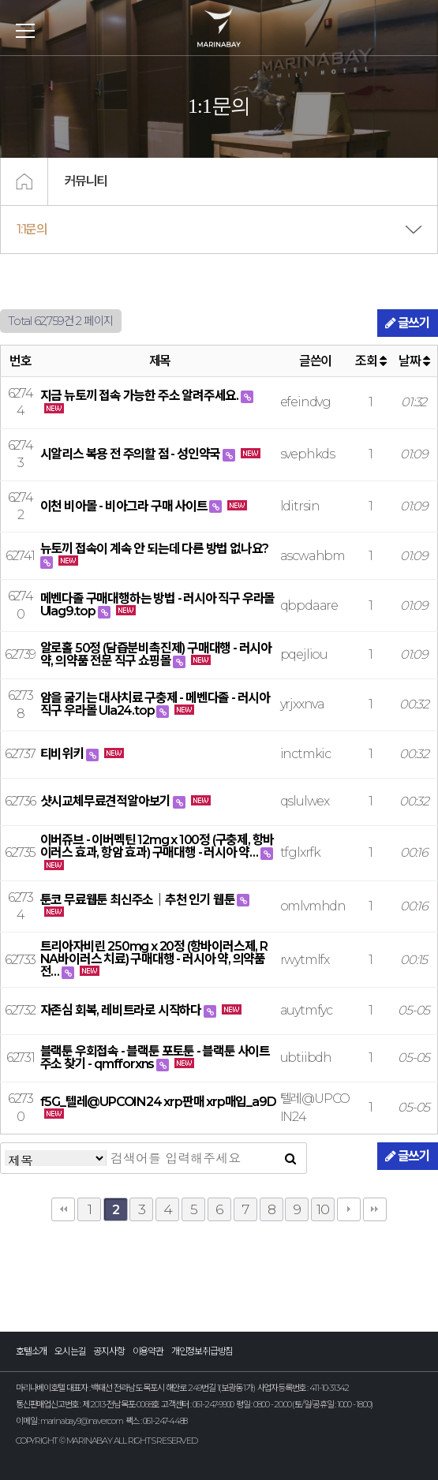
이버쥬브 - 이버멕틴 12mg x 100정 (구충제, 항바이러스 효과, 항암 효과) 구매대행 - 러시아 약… (157, 846)
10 (322, 1209)
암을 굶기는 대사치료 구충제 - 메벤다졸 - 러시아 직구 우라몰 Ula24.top (155, 704)
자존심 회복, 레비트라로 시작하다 (122, 1010)
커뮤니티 (85, 181)
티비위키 (63, 753)
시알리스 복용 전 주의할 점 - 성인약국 (131, 454)
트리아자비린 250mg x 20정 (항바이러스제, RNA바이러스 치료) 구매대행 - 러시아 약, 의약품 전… (154, 959)
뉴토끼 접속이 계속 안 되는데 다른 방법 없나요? (154, 548)
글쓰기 (407, 323)
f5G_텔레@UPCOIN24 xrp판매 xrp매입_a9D (158, 1101)
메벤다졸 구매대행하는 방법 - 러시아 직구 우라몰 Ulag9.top (157, 605)
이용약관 (148, 1351)
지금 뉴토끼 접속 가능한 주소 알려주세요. (140, 395)
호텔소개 (31, 1351)
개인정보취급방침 (202, 1351)
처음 (63, 1209)
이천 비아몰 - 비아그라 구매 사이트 (125, 506)
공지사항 (108, 1351)
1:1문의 (32, 229)
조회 (370, 360)
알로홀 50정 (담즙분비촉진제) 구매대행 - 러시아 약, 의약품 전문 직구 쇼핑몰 (155, 654)
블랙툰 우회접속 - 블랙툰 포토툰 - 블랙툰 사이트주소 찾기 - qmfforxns (155, 1057)
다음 (349, 1209)
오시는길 (69, 1351)
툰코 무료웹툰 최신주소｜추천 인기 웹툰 (139, 899)
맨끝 (375, 1209)
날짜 (414, 360)
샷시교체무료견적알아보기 (106, 801)
